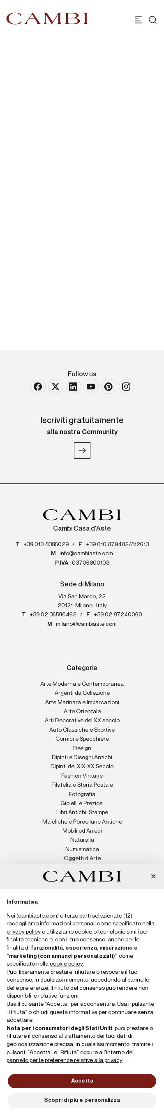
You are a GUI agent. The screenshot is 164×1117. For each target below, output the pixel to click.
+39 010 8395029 (46, 544)
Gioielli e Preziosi (82, 803)
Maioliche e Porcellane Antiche (82, 822)
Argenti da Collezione (82, 693)
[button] (153, 877)
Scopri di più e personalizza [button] (82, 1100)
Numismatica (82, 849)
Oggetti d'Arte (82, 858)
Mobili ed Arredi (82, 831)
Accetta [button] (82, 1081)
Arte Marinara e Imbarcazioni (82, 702)
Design (82, 748)
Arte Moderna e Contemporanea (82, 684)
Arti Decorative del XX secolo (82, 720)
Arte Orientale (82, 711)
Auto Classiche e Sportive (82, 730)
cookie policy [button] (66, 964)
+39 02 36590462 (53, 615)
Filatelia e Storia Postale (82, 785)
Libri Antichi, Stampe (82, 812)
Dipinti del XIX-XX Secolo (82, 766)
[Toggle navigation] (138, 20)
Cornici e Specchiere (82, 739)
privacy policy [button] (24, 932)
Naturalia (82, 840)
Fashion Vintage (82, 776)
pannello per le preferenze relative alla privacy (64, 1060)
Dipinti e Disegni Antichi (82, 757)
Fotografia (82, 794)
